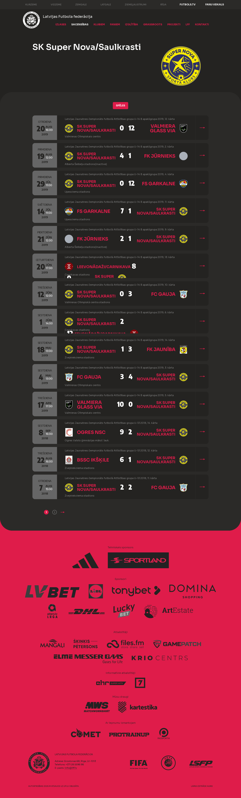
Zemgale (78, 4)
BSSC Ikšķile (93, 460)
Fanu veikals (214, 4)
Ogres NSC (91, 432)
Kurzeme (28, 4)
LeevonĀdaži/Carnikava (104, 267)
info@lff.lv (71, 767)
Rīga (160, 4)
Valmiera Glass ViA (162, 128)
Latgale (102, 4)
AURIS (210, 786)
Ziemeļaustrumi (132, 4)
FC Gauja (163, 294)
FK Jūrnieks (159, 156)
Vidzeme (53, 4)
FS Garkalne (158, 184)
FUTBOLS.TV (188, 4)
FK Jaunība (161, 349)
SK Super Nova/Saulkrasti (96, 128)
